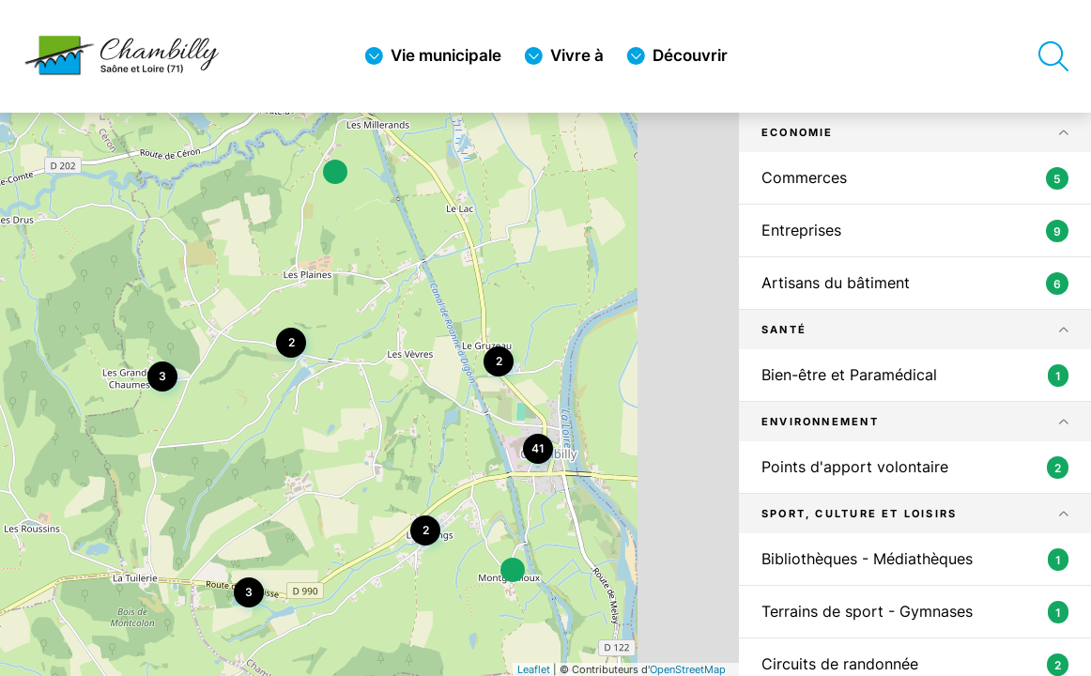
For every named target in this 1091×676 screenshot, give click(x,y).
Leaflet (533, 669)
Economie (797, 132)
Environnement (820, 421)
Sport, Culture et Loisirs (859, 513)
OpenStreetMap (688, 669)
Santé (784, 329)
